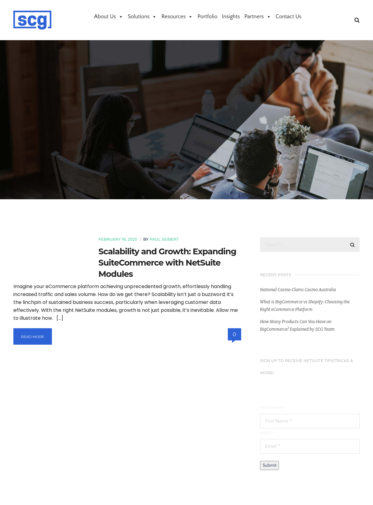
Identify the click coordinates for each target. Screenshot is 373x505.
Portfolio (207, 17)
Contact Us (289, 17)
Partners (258, 17)
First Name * (272, 407)
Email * (267, 432)
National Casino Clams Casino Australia (298, 289)
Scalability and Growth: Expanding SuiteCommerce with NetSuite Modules (167, 262)
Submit (269, 465)
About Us (108, 17)
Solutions (142, 17)
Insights (231, 17)
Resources (177, 17)
